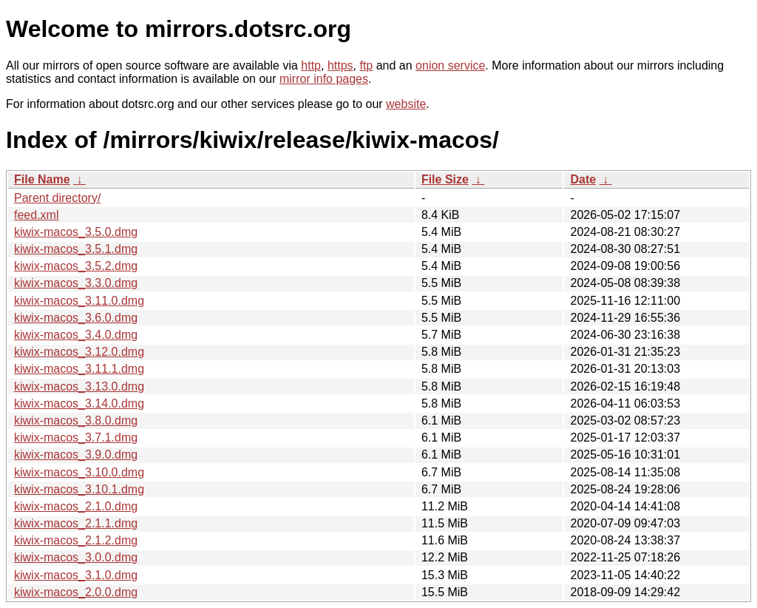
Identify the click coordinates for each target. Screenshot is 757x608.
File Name (42, 179)
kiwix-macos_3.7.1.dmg (76, 437)
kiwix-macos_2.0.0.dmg (76, 592)
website (406, 104)
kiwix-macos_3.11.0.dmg (79, 300)
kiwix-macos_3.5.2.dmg (76, 266)
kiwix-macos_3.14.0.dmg (79, 403)
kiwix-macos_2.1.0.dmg (76, 506)
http (311, 65)
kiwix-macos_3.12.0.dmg (79, 351)
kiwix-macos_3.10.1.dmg (79, 489)
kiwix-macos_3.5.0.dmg (76, 232)
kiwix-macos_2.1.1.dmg (76, 523)
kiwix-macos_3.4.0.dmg (76, 334)
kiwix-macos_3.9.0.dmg (76, 454)
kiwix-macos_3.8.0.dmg (76, 420)
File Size (445, 179)
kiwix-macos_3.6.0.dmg (76, 317)
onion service (450, 65)
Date (583, 179)
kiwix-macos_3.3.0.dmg (76, 283)
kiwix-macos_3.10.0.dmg (79, 472)
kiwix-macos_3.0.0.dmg (76, 557)
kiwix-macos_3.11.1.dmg (79, 368)
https (340, 65)
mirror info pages (323, 78)
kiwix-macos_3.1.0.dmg (76, 575)
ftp (366, 65)
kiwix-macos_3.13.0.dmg (79, 386)
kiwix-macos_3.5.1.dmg (76, 249)
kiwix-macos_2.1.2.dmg (76, 540)
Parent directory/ (57, 198)
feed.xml (36, 215)
